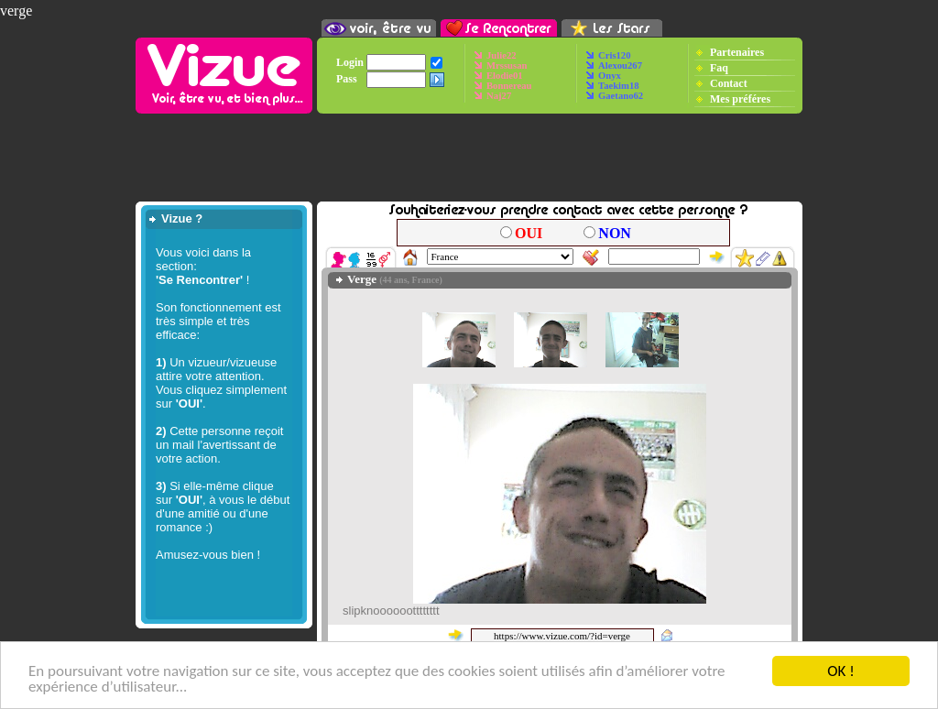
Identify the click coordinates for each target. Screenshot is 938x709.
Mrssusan (506, 65)
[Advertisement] (469, 157)
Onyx (609, 76)
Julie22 (501, 55)
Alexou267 (620, 65)
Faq (719, 66)
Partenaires (737, 51)
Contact (728, 82)
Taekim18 (618, 86)
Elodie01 (504, 76)
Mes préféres (740, 98)
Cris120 (614, 55)
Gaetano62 (620, 96)
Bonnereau (509, 86)
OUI (528, 233)
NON (614, 233)
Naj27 (498, 96)
